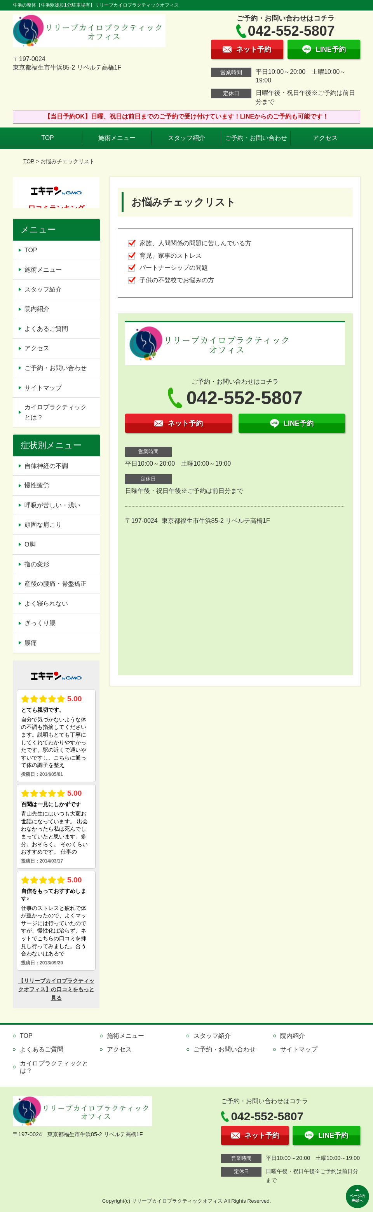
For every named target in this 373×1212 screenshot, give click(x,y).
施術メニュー (117, 137)
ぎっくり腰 (40, 623)
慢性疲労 (36, 485)
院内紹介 (36, 309)
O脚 (29, 544)
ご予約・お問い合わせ (256, 137)
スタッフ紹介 (186, 137)
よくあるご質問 (46, 328)
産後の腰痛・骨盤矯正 (55, 583)
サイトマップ (43, 387)
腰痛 (30, 642)
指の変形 (36, 564)
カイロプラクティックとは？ (55, 412)
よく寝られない (46, 603)
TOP (47, 137)
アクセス (325, 137)
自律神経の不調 (46, 466)
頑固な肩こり (43, 524)
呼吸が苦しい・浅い (52, 505)
